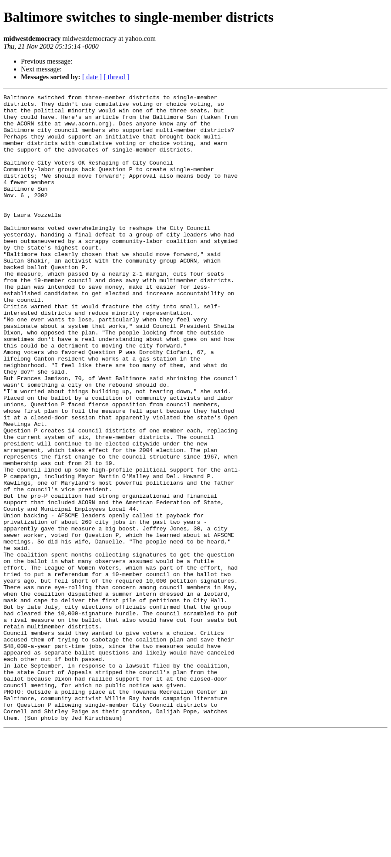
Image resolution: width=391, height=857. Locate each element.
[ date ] (92, 77)
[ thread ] (116, 77)
